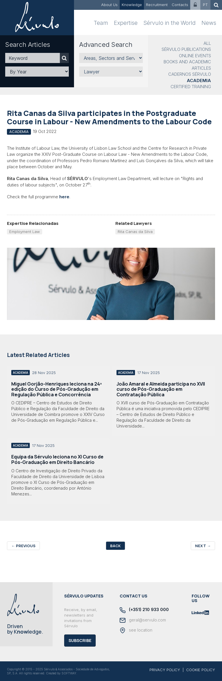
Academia (199, 80)
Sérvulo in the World (169, 23)
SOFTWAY (69, 673)
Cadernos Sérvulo (189, 74)
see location (136, 630)
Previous (23, 545)
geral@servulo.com (143, 620)
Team (101, 23)
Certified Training (191, 86)
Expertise (126, 23)
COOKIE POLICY (200, 669)
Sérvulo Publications (186, 49)
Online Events (195, 55)
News (208, 23)
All (207, 43)
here (64, 196)
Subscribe (80, 640)
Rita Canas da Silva (135, 231)
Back (115, 545)
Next (203, 545)
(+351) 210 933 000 (144, 610)
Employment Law (24, 231)
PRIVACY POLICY (164, 669)
